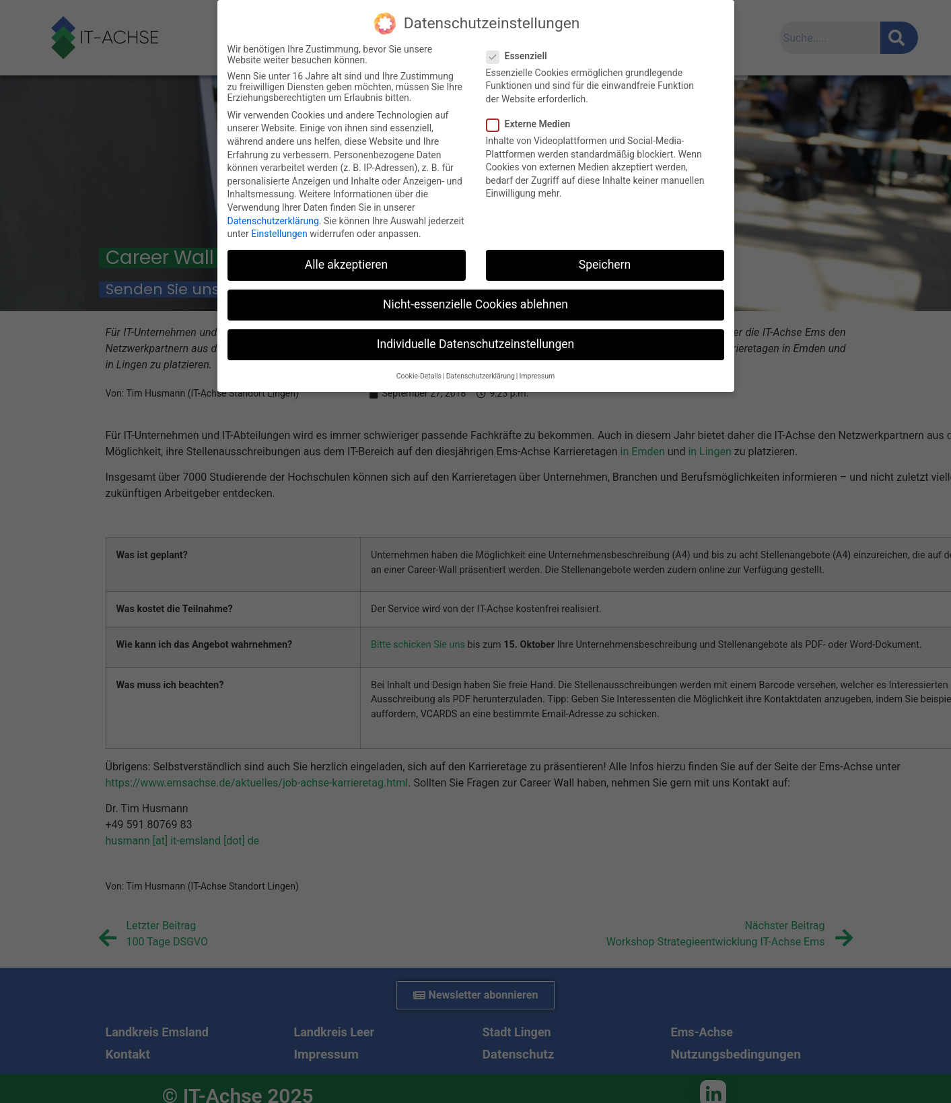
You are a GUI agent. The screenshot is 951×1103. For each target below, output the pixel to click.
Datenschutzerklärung (273, 220)
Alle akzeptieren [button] (346, 264)
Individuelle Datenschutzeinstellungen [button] (475, 344)
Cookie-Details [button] (419, 376)
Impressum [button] (537, 376)
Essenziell (521, 56)
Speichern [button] (605, 264)
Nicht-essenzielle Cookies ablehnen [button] (475, 304)
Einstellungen (279, 233)
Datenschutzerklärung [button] (480, 376)
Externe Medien (532, 124)
